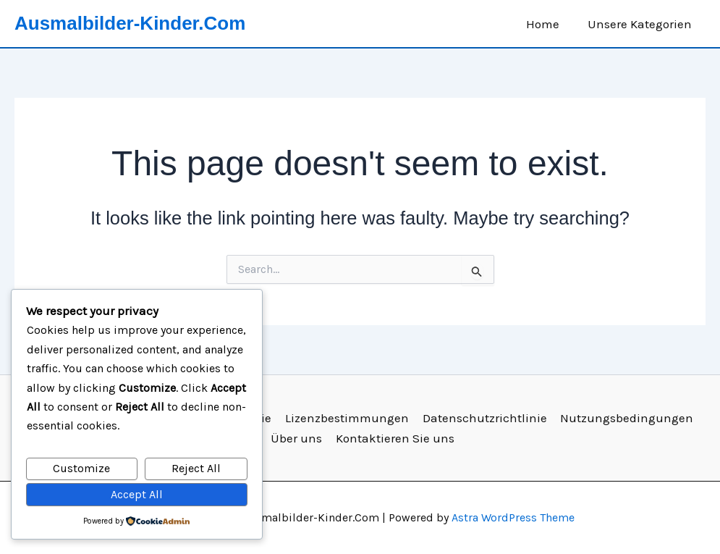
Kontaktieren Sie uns (395, 438)
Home (547, 24)
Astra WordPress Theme (513, 517)
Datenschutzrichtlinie (482, 418)
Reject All (196, 468)
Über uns (297, 438)
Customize (81, 468)
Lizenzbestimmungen (346, 418)
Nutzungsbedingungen (623, 418)
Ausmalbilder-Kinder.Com (129, 23)
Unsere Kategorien (641, 24)
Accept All (137, 494)
